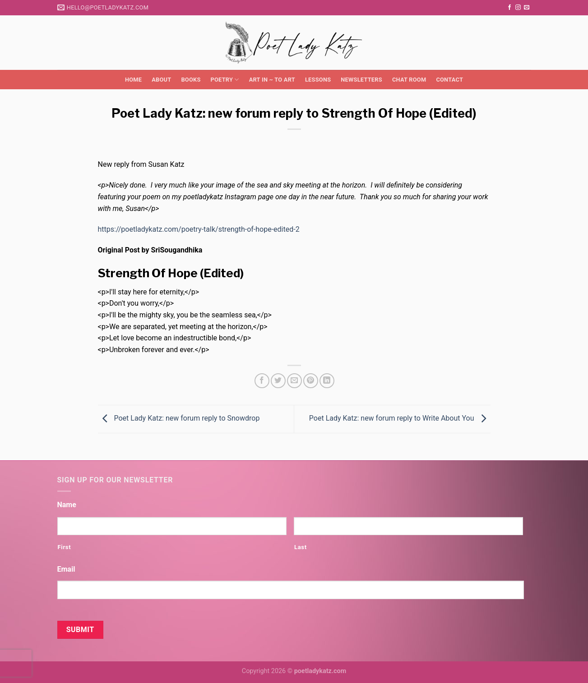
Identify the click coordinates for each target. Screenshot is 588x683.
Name (66, 504)
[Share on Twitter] (278, 380)
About (161, 79)
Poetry (225, 79)
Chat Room (409, 79)
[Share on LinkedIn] (326, 380)
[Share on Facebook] (262, 380)
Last (300, 547)
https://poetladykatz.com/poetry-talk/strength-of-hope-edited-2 (199, 229)
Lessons (318, 79)
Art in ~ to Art (272, 79)
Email (66, 569)
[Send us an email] (526, 8)
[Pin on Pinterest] (310, 380)
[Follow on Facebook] (509, 8)
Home (133, 79)
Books (190, 79)
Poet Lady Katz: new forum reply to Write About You (400, 418)
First (64, 547)
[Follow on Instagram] (518, 8)
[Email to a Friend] (294, 380)
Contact (449, 79)
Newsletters (361, 79)
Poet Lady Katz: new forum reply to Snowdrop (179, 418)
